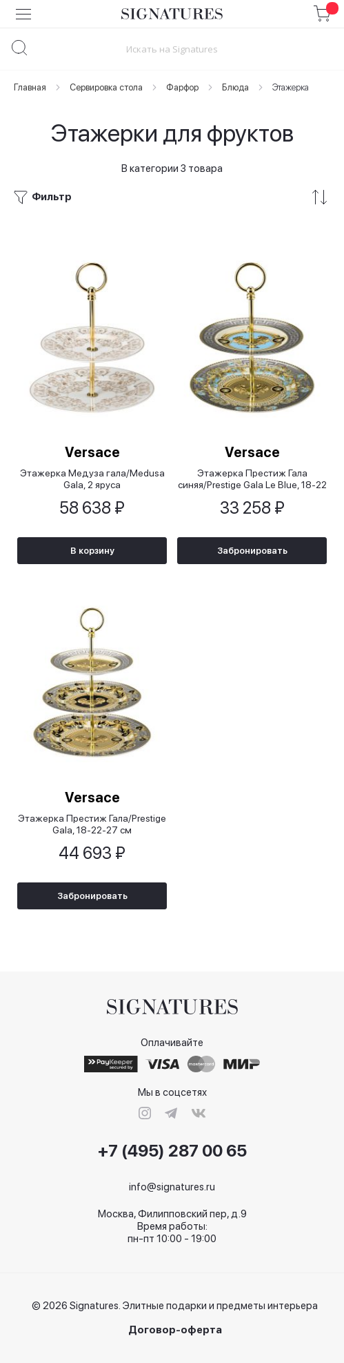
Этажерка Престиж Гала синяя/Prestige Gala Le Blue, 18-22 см (252, 478)
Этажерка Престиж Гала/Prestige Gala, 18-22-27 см (92, 824)
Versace (92, 452)
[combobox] (172, 48)
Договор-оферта (175, 1330)
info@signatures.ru (172, 1187)
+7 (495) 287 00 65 (172, 1151)
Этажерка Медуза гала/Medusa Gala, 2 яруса (92, 478)
